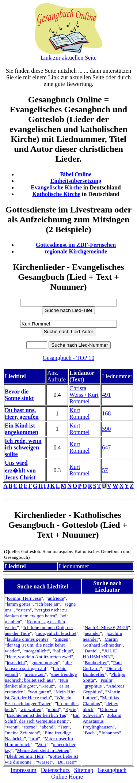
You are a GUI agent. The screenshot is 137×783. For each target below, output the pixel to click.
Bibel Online (76, 174)
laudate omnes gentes (27, 639)
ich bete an (47, 604)
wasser (44, 762)
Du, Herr (66, 762)
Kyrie (70, 709)
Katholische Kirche (56, 194)
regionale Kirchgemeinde (76, 251)
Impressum (24, 770)
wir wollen (30, 709)
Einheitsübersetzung (76, 181)
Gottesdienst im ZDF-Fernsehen (76, 245)
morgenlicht (36, 651)
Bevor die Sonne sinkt (19, 394)
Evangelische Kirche (56, 187)
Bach (90, 732)
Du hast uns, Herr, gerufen (22, 413)
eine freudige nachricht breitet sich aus (41, 677)
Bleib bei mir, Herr (25, 756)
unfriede (55, 598)
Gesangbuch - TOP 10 (68, 358)
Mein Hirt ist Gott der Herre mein (40, 694)
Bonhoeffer (96, 662)
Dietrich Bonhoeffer (102, 671)
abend (47, 727)
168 (106, 413)
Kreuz (47, 686)
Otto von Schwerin (100, 712)
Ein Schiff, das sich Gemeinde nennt (42, 718)
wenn (12, 727)
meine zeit (35, 674)
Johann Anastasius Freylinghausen (102, 721)
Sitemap (83, 770)
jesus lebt (16, 662)
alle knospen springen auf (38, 665)
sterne (29, 727)
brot (34, 738)
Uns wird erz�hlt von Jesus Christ (20, 470)
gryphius (93, 686)
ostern (24, 610)
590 (106, 429)
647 (106, 447)
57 (105, 470)
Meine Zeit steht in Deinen (43, 750)
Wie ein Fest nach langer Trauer (38, 700)
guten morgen (44, 662)
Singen (61, 639)
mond (53, 709)
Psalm (106, 680)
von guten (39, 691)
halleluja (62, 651)
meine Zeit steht (22, 732)
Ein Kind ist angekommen (21, 428)
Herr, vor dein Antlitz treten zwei (39, 656)
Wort (41, 744)
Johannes (110, 732)
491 (106, 395)
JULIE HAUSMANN (100, 653)
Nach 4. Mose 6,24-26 (106, 627)
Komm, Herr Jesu (24, 598)
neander (92, 633)
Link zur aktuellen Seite (68, 57)
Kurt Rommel (79, 413)
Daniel (91, 651)
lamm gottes (19, 604)
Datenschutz (55, 770)
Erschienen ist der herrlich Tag (36, 715)
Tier (64, 727)
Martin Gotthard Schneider (102, 642)
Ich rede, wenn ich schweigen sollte (23, 447)
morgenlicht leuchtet (56, 633)
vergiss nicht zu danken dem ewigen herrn (36, 612)
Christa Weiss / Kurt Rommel (84, 394)
